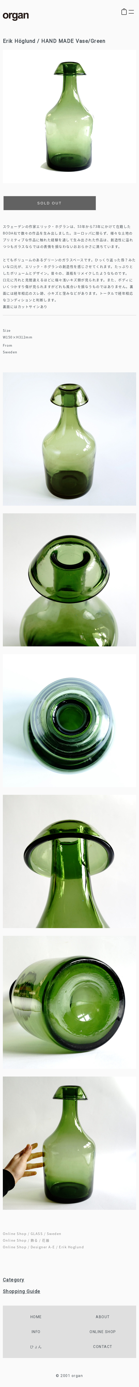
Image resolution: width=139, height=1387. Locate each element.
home (36, 1317)
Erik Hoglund (71, 1246)
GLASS (37, 1233)
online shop (103, 1332)
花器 (45, 1240)
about (103, 1317)
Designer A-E (43, 1246)
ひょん (36, 1347)
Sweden (54, 1233)
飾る (34, 1240)
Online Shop (15, 1233)
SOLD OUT (49, 203)
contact (102, 1347)
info (36, 1332)
